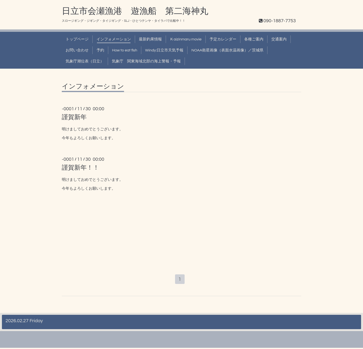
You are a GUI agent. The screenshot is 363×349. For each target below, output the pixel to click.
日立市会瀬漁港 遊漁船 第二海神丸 (135, 11)
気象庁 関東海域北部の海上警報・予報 (146, 61)
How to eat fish (124, 50)
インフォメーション (113, 39)
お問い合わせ (77, 50)
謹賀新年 (74, 117)
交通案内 (279, 39)
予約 (100, 50)
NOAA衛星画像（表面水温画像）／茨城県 (227, 50)
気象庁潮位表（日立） (85, 61)
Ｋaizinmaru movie (186, 39)
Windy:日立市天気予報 (164, 50)
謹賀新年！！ (80, 168)
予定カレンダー (223, 39)
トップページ (77, 39)
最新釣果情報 (150, 39)
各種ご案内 (253, 39)
